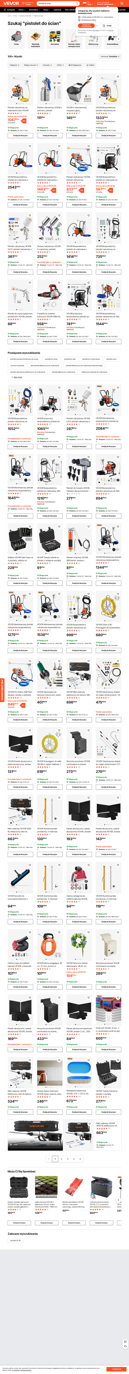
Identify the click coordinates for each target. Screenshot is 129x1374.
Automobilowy (112, 44)
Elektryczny (93, 44)
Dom (9, 16)
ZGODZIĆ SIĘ (116, 1369)
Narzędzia (55, 44)
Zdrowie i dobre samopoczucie (74, 45)
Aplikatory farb (38, 16)
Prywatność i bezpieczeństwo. (22, 1370)
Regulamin (96, 30)
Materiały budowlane (35, 45)
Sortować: (105, 56)
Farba (15, 16)
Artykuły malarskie (25, 16)
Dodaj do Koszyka (20, 135)
